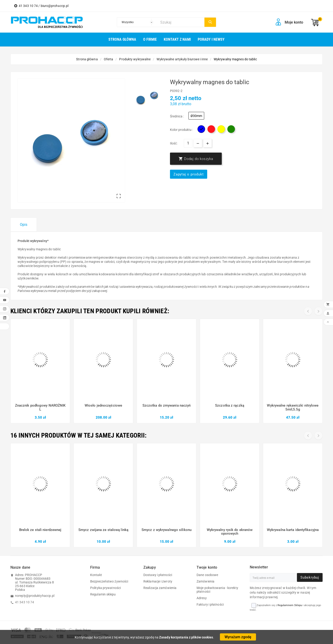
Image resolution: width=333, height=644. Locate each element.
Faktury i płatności (210, 604)
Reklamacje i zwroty (157, 581)
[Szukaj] (181, 22)
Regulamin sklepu (103, 594)
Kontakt (96, 575)
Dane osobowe (207, 575)
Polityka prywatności (105, 588)
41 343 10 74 (24, 602)
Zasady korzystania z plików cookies (186, 637)
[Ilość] (188, 143)
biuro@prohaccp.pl (55, 6)
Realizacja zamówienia (159, 588)
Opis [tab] (23, 224)
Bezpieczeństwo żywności (109, 581)
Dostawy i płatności (157, 575)
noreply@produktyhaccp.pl (34, 596)
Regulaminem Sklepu (290, 605)
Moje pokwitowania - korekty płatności (217, 589)
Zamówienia (205, 581)
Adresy (202, 598)
